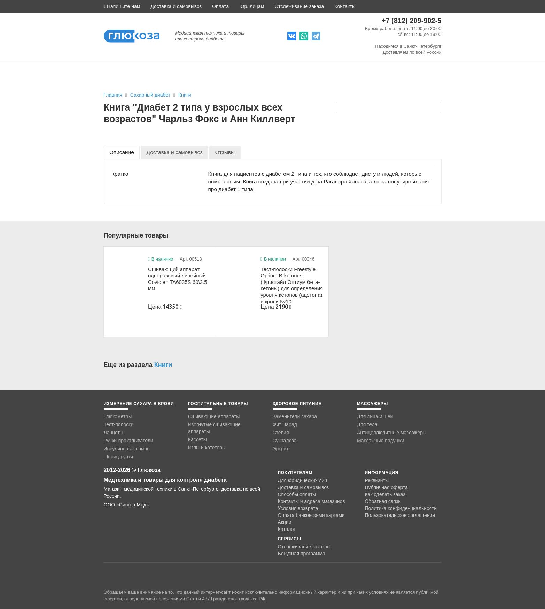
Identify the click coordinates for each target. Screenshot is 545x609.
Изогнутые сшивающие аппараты (214, 428)
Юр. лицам (251, 6)
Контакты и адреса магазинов (311, 501)
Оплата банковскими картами (311, 515)
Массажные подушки (380, 440)
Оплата (220, 6)
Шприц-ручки (118, 456)
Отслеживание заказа (299, 6)
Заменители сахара (295, 416)
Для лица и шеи (375, 416)
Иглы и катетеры (207, 447)
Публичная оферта (386, 487)
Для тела (367, 424)
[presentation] (122, 152)
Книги (184, 95)
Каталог (287, 529)
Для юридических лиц (302, 480)
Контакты (344, 6)
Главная (113, 95)
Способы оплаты (297, 494)
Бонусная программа (301, 553)
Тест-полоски (119, 424)
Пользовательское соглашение (400, 515)
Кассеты (197, 439)
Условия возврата (298, 508)
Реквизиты (377, 480)
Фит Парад (285, 424)
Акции (284, 522)
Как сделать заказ (385, 494)
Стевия (281, 432)
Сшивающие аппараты (214, 416)
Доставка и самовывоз (176, 6)
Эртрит (281, 448)
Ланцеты (113, 432)
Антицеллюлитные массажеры (391, 432)
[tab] (122, 152)
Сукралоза (285, 440)
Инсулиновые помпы (127, 448)
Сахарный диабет (151, 95)
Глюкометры (118, 416)
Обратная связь (383, 501)
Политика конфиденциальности (401, 508)
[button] (122, 6)
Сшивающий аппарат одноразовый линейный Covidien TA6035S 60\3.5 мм (177, 279)
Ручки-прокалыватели (128, 440)
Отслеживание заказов (304, 546)
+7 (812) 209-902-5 (412, 20)
